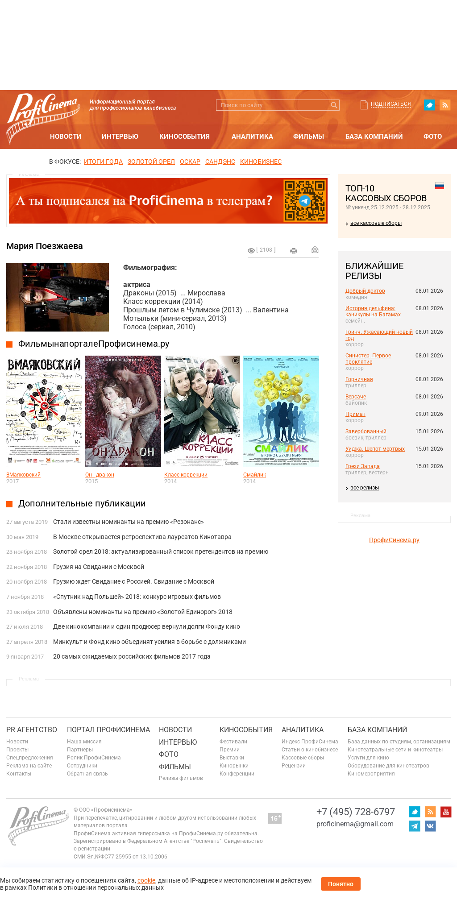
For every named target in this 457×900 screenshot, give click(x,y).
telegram (414, 826)
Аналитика (252, 137)
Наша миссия (84, 741)
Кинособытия (184, 137)
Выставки (232, 758)
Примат (355, 414)
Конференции (237, 774)
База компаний (374, 137)
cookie (146, 880)
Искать (334, 105)
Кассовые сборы (303, 758)
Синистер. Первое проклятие (368, 359)
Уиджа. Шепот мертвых (375, 449)
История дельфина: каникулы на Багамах (373, 311)
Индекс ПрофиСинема (310, 741)
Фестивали (233, 741)
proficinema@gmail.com (355, 824)
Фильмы (308, 137)
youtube (446, 812)
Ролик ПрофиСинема (94, 758)
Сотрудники (82, 766)
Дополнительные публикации (82, 503)
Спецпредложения (29, 758)
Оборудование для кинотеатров (388, 766)
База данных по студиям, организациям (399, 741)
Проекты (17, 750)
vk (430, 826)
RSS (445, 105)
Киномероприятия (371, 774)
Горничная (359, 379)
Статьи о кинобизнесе (310, 750)
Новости (66, 137)
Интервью (120, 137)
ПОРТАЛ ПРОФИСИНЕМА (108, 730)
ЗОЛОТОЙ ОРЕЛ (151, 161)
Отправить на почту (315, 249)
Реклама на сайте (29, 766)
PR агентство (31, 730)
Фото (433, 137)
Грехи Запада (362, 466)
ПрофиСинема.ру (394, 539)
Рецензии (294, 766)
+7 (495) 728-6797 (355, 811)
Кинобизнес (261, 161)
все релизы (364, 488)
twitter (429, 105)
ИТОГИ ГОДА (103, 161)
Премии (230, 750)
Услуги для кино (368, 758)
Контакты (18, 774)
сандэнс (220, 161)
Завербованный (365, 431)
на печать (293, 250)
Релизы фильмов (181, 778)
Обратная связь (87, 774)
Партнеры (80, 750)
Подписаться (391, 104)
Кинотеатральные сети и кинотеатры (395, 750)
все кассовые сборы (376, 223)
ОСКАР (190, 161)
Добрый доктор (365, 291)
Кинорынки (234, 766)
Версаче (355, 397)
